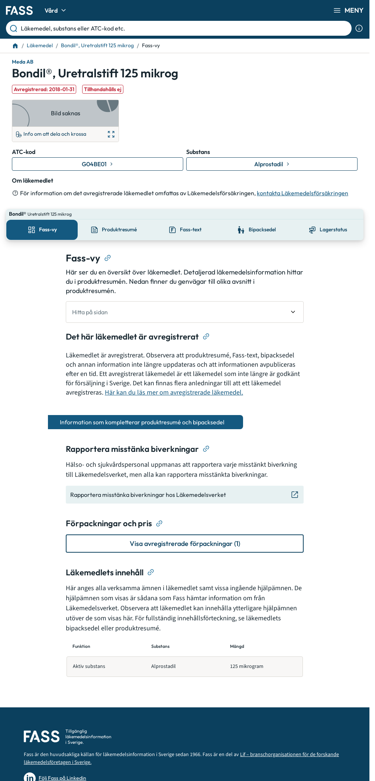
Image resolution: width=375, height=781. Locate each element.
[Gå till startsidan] (19, 10)
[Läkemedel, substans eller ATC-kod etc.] (185, 28)
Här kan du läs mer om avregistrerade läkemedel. (174, 382)
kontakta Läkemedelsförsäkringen (302, 193)
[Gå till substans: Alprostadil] (272, 164)
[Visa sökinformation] (359, 28)
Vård (56, 10)
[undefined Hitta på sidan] (185, 301)
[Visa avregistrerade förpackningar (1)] (185, 533)
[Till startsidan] (15, 45)
